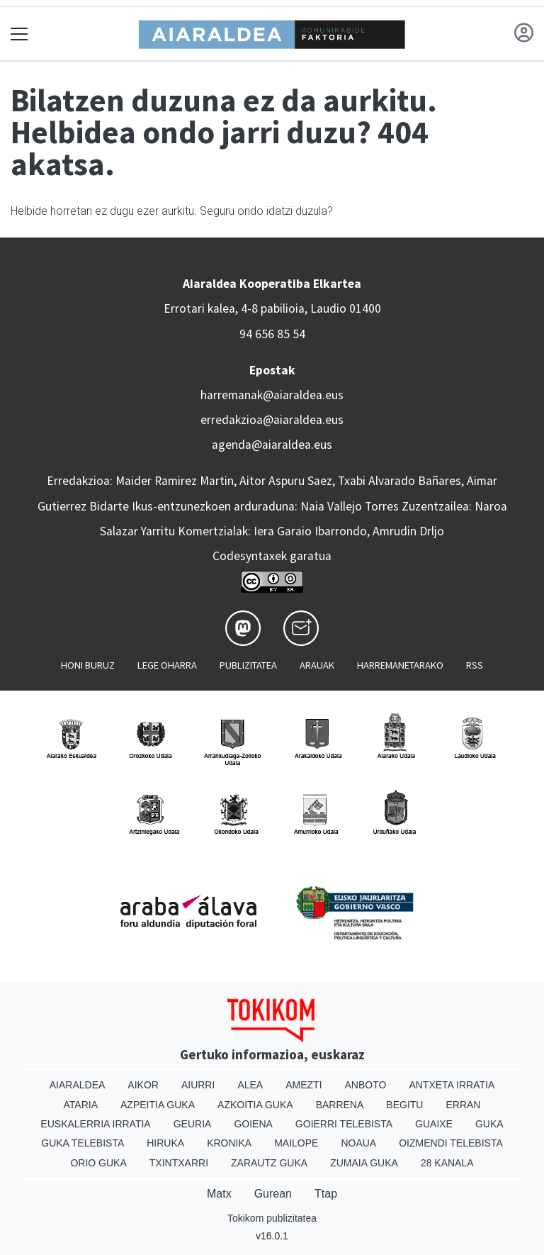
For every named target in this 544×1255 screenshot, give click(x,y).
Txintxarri (178, 1162)
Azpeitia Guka (157, 1104)
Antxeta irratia (451, 1085)
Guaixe (434, 1124)
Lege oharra (167, 665)
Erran (463, 1104)
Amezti (303, 1085)
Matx (219, 1194)
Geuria (193, 1124)
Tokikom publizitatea (272, 1218)
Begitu (404, 1104)
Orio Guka (98, 1162)
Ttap (325, 1194)
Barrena (340, 1104)
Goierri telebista (343, 1124)
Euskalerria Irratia (95, 1124)
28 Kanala (447, 1162)
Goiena (253, 1124)
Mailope (296, 1143)
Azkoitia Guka (255, 1104)
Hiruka (165, 1143)
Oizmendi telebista (451, 1143)
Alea (250, 1085)
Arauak (317, 665)
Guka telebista (82, 1143)
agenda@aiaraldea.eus (272, 444)
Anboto (366, 1085)
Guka (489, 1124)
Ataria (81, 1104)
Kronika (229, 1143)
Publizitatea (248, 665)
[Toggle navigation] (19, 33)
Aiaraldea (78, 1085)
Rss (474, 665)
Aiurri (198, 1085)
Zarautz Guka (269, 1162)
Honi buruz (88, 665)
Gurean (273, 1194)
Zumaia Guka (364, 1162)
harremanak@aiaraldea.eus (272, 395)
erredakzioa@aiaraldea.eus (272, 420)
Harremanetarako (400, 665)
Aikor (143, 1085)
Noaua (358, 1143)
